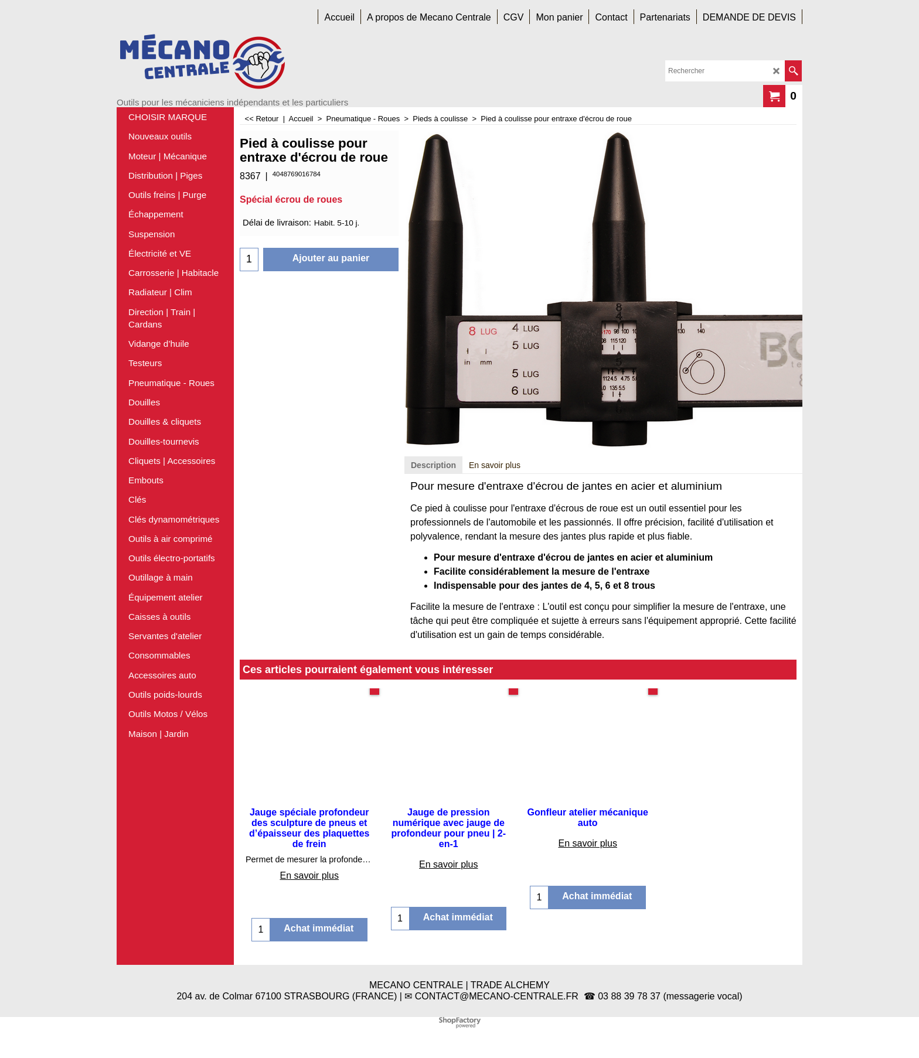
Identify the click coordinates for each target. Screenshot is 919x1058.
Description (433, 465)
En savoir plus (494, 465)
